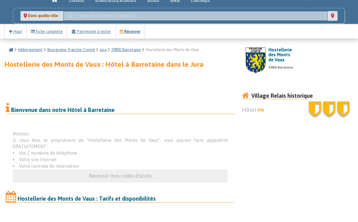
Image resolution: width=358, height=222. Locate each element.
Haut (15, 31)
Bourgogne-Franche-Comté (71, 49)
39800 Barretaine (126, 49)
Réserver (130, 31)
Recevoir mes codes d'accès (120, 176)
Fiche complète (47, 31)
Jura (103, 49)
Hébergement (30, 49)
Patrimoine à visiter (91, 31)
